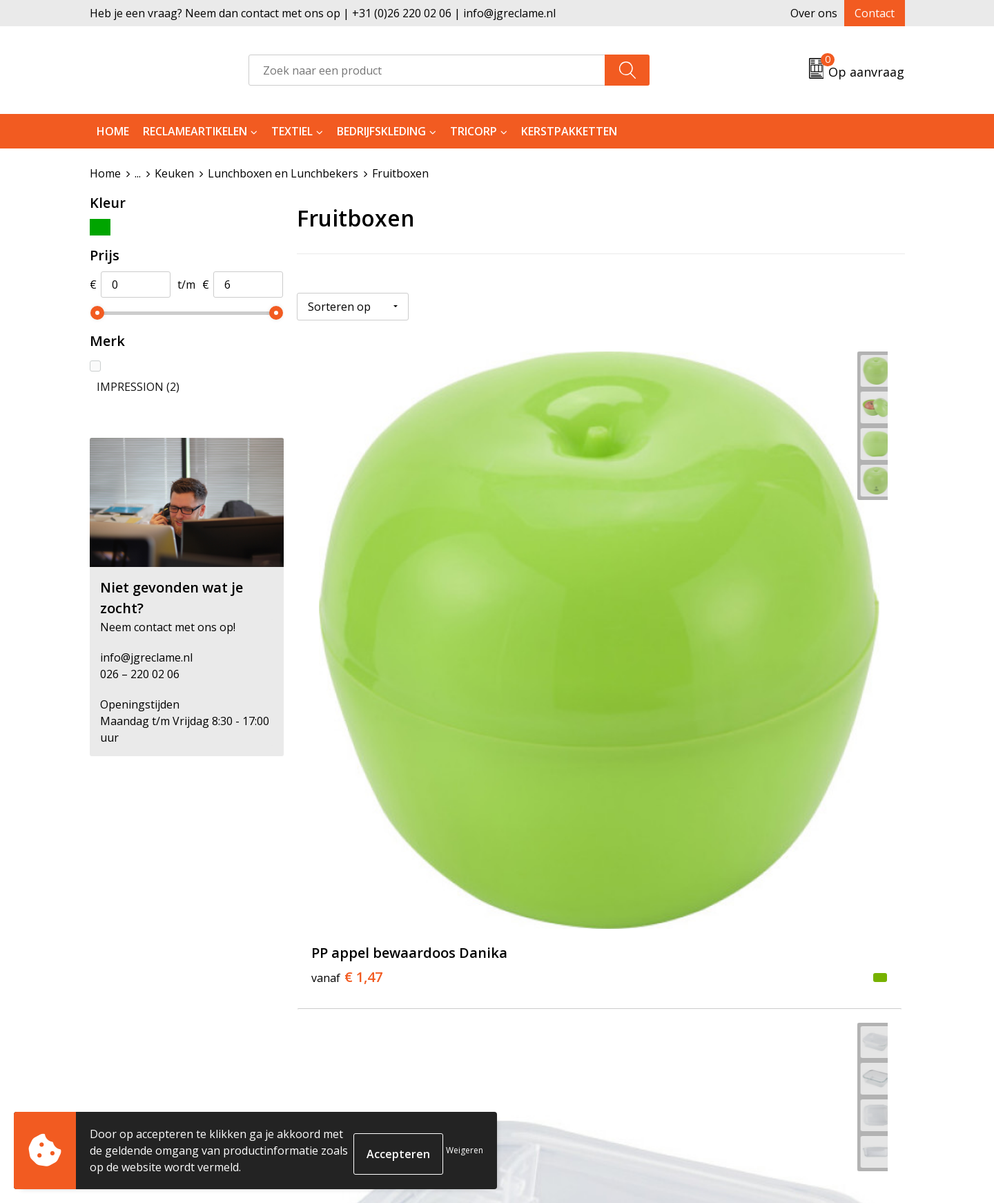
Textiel (292, 131)
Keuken (174, 173)
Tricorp (473, 131)
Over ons (813, 13)
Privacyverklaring (761, 986)
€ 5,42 (549, 568)
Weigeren (464, 1150)
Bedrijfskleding (381, 131)
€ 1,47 (346, 589)
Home (113, 131)
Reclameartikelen (195, 131)
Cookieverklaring (760, 965)
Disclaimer (743, 1007)
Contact (875, 13)
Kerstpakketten (569, 131)
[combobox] (426, 70)
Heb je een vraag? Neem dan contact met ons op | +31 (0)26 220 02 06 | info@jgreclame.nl (323, 13)
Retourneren (547, 965)
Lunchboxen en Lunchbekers (283, 173)
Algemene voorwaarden (777, 944)
